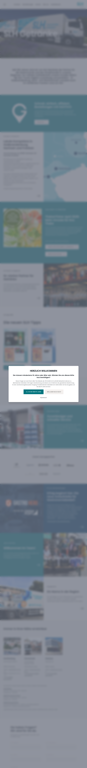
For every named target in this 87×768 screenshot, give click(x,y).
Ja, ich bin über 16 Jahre (33, 392)
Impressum (43, 397)
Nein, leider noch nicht (54, 392)
